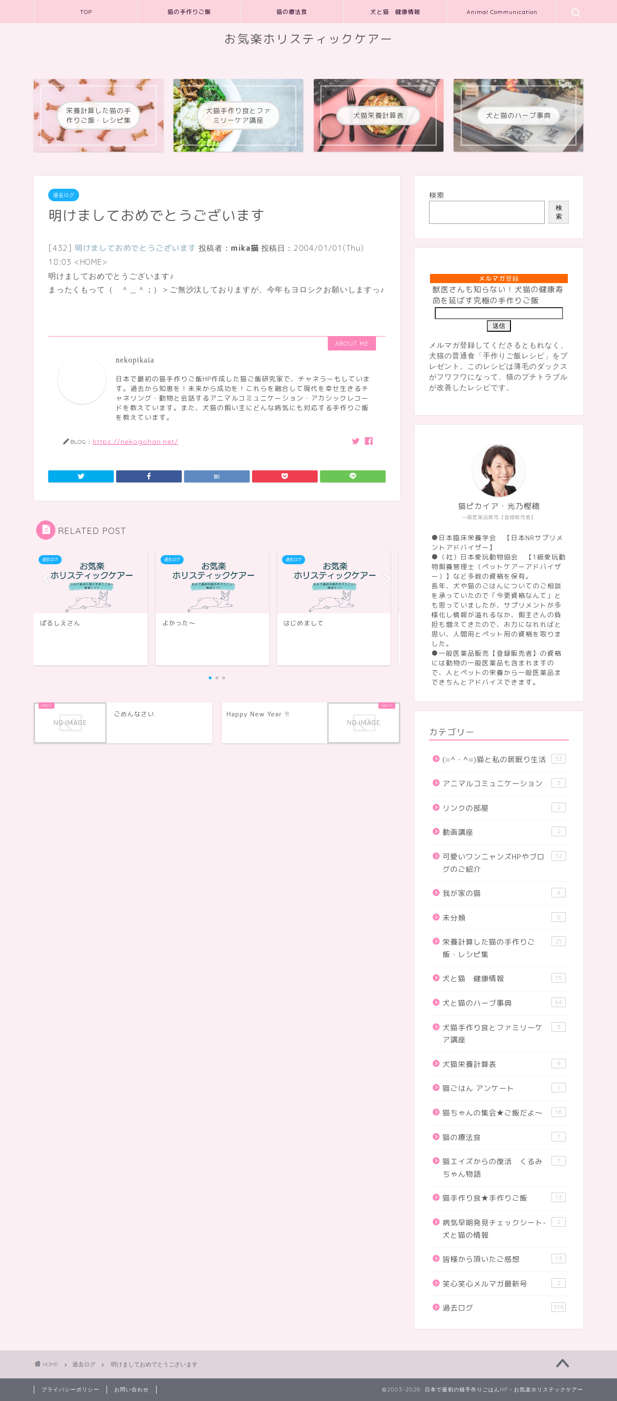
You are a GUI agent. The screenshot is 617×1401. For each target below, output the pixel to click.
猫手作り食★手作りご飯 (504, 1198)
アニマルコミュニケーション (504, 783)
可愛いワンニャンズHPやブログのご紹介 (504, 862)
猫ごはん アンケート (504, 1088)
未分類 (504, 917)
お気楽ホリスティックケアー (308, 39)
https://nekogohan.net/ (135, 441)
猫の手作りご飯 (189, 11)
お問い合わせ (131, 1389)
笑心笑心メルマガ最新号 (504, 1283)
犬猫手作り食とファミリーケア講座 (504, 1033)
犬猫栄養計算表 (504, 1064)
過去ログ (63, 195)
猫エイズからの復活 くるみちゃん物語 (504, 1167)
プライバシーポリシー (70, 1389)
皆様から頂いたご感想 (504, 1259)
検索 (436, 195)
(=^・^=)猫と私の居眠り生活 (504, 759)
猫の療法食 (292, 11)
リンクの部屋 (504, 808)
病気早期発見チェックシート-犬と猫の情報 (504, 1228)
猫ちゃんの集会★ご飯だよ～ (504, 1112)
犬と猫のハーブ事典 (504, 1003)
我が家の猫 (504, 893)
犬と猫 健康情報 (395, 11)
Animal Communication (502, 11)
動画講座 (504, 832)
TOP (86, 11)
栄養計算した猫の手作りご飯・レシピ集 (504, 948)
